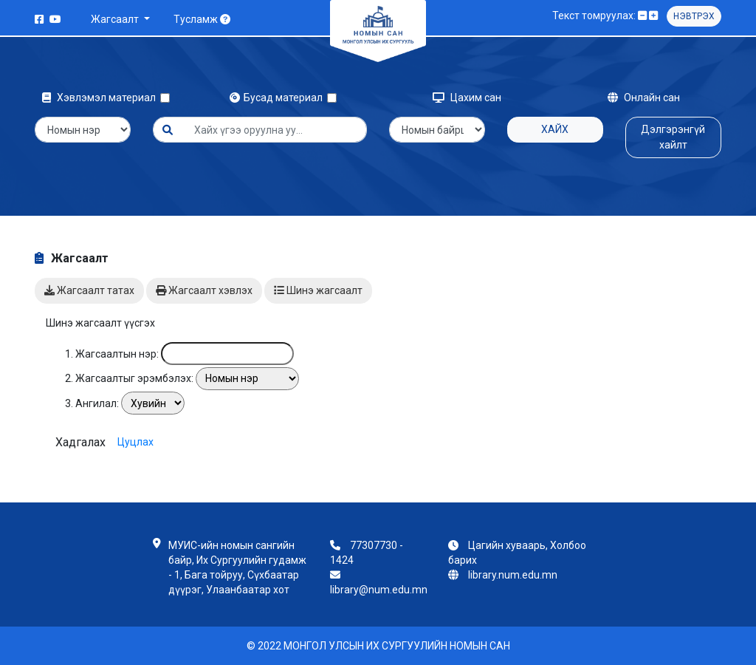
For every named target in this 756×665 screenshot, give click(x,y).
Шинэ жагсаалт (318, 290)
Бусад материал (278, 97)
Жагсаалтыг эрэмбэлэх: (134, 378)
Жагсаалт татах (89, 290)
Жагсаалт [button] (116, 19)
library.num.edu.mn (512, 575)
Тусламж (201, 19)
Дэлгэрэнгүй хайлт (673, 137)
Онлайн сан (644, 97)
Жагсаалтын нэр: (117, 354)
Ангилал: (97, 403)
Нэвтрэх (694, 16)
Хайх (554, 129)
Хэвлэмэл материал (101, 97)
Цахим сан (467, 97)
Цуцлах (135, 441)
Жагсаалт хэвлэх (204, 290)
